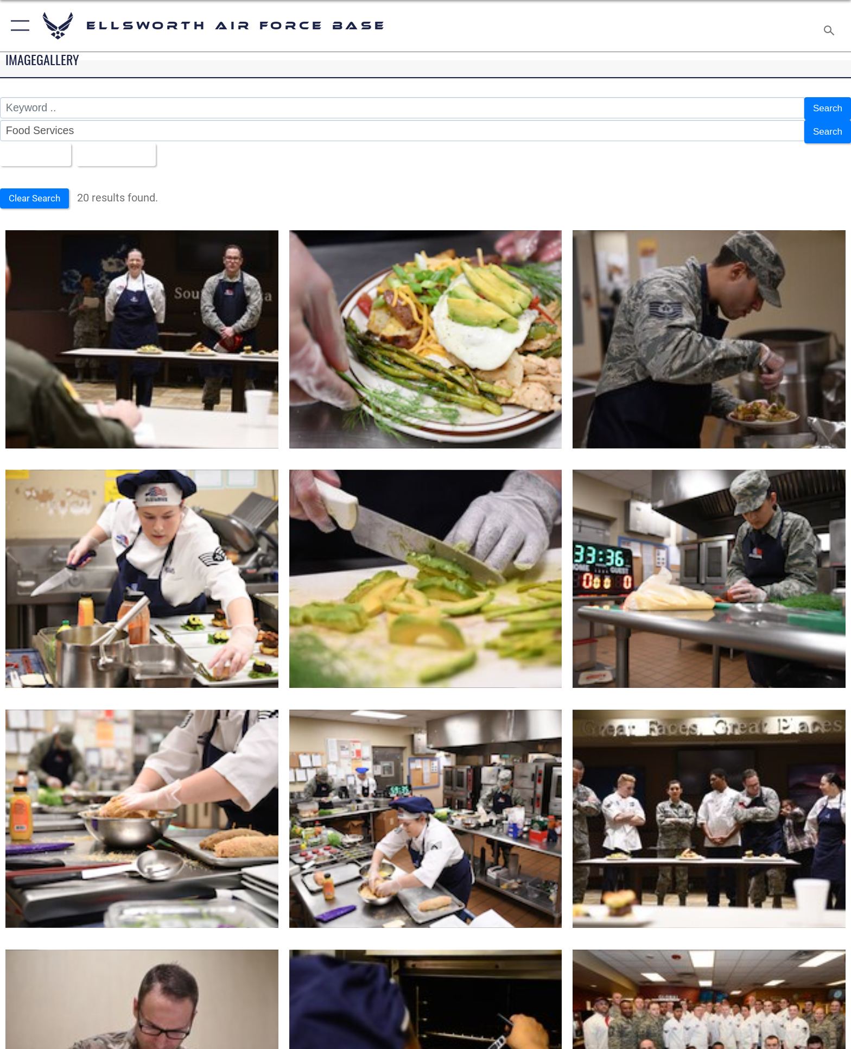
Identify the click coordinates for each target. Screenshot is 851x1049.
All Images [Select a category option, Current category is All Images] (35, 150)
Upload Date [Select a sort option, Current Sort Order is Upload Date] (123, 150)
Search (825, 107)
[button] (17, 26)
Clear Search (40, 193)
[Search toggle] (830, 26)
